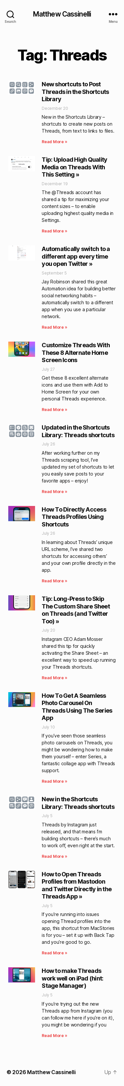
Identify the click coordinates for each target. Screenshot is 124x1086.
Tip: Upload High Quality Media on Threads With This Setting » (74, 167)
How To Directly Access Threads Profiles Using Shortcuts (74, 517)
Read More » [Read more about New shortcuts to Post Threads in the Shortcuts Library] (54, 141)
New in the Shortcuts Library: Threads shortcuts (78, 803)
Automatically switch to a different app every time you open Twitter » (76, 256)
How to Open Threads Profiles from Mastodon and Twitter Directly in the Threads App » (76, 885)
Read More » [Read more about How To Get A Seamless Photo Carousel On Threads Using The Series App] (54, 781)
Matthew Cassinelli (62, 14)
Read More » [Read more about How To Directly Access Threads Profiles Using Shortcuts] (54, 580)
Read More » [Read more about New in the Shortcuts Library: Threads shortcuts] (54, 856)
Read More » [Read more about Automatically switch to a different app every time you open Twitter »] (54, 327)
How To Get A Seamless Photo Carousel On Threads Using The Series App (77, 707)
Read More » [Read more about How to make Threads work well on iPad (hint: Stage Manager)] (54, 1035)
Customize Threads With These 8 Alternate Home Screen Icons (76, 352)
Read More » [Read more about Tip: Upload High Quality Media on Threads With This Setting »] (54, 231)
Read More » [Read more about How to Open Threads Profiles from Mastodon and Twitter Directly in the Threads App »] (54, 952)
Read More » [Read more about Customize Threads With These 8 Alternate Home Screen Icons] (54, 409)
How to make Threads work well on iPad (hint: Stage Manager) (72, 978)
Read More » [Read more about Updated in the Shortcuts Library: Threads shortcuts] (54, 491)
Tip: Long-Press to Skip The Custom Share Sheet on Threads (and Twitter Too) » (76, 610)
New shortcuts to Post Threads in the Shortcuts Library (75, 92)
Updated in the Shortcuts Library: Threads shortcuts (78, 431)
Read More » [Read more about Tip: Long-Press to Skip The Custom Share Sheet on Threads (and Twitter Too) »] (54, 677)
